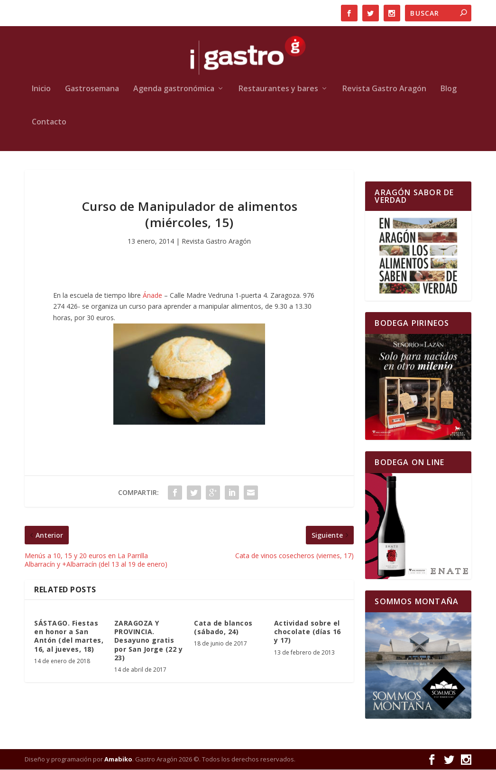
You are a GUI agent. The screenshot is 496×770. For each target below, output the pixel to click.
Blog (449, 89)
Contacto (49, 122)
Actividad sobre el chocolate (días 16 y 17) (307, 632)
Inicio (41, 89)
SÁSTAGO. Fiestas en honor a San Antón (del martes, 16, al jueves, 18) (68, 636)
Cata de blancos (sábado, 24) (223, 628)
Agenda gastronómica (173, 89)
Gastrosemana (92, 89)
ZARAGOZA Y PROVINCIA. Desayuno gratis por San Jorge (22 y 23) (148, 641)
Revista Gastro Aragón (384, 89)
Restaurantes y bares (278, 89)
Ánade (153, 295)
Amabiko (118, 759)
